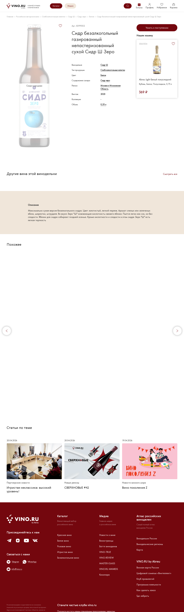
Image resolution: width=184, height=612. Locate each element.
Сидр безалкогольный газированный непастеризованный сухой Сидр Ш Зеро (129, 16)
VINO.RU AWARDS (108, 569)
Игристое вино (65, 552)
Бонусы (139, 6)
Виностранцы (106, 540)
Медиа (70, 6)
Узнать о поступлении (157, 27)
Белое (91, 16)
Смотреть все (170, 174)
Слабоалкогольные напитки (53, 16)
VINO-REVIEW (106, 557)
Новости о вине (107, 535)
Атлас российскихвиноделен (149, 518)
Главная (10, 16)
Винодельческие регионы (150, 544)
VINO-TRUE (105, 552)
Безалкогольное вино (68, 557)
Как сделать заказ (146, 590)
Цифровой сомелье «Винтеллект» (154, 573)
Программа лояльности (149, 584)
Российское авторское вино (27, 16)
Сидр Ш (71, 16)
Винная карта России (148, 567)
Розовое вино (64, 546)
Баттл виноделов (108, 546)
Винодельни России (147, 538)
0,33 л (103, 104)
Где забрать (143, 595)
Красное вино (64, 535)
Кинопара (104, 574)
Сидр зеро (81, 16)
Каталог (56, 6)
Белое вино (63, 540)
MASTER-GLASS (107, 563)
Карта (140, 549)
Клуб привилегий (145, 578)
